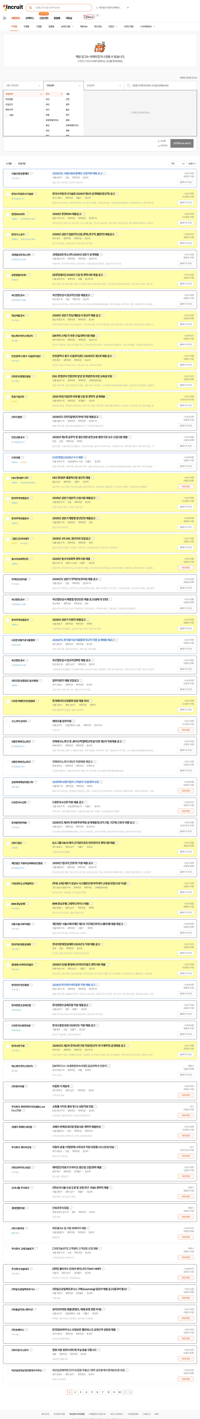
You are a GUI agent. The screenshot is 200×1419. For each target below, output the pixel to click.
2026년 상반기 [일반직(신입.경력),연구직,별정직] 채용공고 (83, 234)
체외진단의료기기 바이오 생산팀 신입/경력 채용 (77, 1167)
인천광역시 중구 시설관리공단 (26, 356)
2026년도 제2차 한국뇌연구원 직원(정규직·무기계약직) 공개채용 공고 (88, 1046)
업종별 (51, 26)
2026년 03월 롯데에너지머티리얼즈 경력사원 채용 (78, 964)
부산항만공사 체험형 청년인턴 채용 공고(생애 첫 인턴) (80, 599)
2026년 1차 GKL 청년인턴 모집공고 (71, 538)
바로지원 (186, 486)
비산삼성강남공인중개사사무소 (26, 1370)
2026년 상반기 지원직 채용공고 (69, 620)
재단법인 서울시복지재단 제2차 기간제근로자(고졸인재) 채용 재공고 (87, 924)
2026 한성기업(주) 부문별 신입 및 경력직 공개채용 (78, 396)
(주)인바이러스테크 (21, 1167)
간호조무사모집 (60, 1208)
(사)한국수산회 (18, 802)
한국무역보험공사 (20, 498)
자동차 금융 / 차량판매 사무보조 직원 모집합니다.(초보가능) (83, 1147)
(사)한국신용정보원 (21, 1025)
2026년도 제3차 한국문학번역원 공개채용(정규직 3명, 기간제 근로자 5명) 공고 (93, 822)
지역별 (14, 26)
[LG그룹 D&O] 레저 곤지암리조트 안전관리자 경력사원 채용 (83, 843)
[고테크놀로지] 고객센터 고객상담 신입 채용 (75, 1248)
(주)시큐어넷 (17, 1228)
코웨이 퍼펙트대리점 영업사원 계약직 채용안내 (76, 1127)
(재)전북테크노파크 (21, 741)
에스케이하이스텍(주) (22, 336)
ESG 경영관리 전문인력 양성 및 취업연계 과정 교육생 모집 (82, 376)
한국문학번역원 (19, 822)
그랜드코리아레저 (20, 538)
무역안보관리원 (19, 579)
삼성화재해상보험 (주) (22, 782)
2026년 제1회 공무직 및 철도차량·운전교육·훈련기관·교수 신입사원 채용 (90, 437)
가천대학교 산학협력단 (22, 883)
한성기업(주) (17, 396)
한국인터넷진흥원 (20, 985)
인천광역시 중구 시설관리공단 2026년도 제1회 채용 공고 (82, 356)
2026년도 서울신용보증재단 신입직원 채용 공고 (77, 173)
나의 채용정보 (146, 26)
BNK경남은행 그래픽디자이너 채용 (70, 904)
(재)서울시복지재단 (21, 924)
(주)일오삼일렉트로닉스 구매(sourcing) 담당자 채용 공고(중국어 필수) (89, 1289)
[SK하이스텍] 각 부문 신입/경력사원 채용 (73, 336)
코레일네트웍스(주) (21, 254)
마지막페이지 (130, 1392)
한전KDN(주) (18, 214)
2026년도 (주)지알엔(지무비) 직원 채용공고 (75, 417)
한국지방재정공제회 (21, 944)
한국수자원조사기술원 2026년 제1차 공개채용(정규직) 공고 (83, 194)
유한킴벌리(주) (18, 275)
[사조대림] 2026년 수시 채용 (67, 457)
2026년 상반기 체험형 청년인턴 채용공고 (73, 518)
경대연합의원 (17, 1208)
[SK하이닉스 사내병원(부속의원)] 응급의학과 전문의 (79, 1066)
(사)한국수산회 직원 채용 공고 (67, 802)
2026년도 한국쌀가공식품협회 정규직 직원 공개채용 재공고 (83, 640)
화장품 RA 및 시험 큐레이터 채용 (69, 1228)
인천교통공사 (17, 437)
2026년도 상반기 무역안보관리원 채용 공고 (75, 579)
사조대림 (15, 457)
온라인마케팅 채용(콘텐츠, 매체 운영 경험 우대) (76, 1309)
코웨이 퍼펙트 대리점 (21, 1127)
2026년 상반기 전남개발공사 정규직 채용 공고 (76, 315)
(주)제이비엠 (17, 1086)
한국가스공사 (17, 234)
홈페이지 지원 (186, 182)
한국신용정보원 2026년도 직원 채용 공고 (73, 1025)
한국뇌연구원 (17, 1046)
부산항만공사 (17, 295)
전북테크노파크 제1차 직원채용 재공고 (72, 762)
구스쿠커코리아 (19, 721)
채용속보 (83, 26)
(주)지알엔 (16, 417)
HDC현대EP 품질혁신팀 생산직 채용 (71, 478)
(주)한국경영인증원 (21, 376)
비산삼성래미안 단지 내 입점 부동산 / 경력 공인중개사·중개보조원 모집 (88, 1370)
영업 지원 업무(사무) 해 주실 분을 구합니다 (74, 1350)
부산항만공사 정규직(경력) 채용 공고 (71, 660)
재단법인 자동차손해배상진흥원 (26, 863)
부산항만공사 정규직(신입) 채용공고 (71, 295)
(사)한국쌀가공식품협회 (23, 640)
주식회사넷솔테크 (20, 1269)
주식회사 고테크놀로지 (22, 1248)
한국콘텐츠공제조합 (21, 1005)
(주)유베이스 (17, 1330)
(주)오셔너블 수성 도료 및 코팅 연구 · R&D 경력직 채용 (80, 1188)
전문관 (111, 26)
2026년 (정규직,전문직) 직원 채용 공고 (72, 863)
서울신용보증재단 (20, 173)
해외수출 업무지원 (61, 721)
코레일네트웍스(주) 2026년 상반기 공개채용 (75, 254)
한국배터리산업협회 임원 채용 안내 (70, 701)
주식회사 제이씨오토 (21, 1147)
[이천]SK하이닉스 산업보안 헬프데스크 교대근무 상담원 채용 (84, 1330)
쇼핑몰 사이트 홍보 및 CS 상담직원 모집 (72, 1106)
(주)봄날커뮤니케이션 (22, 1309)
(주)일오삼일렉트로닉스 (23, 1289)
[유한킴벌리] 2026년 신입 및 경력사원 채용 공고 (77, 275)
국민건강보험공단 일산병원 (24, 680)
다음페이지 (124, 1392)
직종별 (26, 26)
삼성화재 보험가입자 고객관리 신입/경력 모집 (75, 782)
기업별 (39, 26)
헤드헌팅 (98, 26)
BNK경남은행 (18, 904)
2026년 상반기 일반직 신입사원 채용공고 (73, 498)
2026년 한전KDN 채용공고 (66, 214)
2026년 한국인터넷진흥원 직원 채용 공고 (73, 985)
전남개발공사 (17, 315)
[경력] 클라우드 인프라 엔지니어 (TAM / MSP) (76, 1269)
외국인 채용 (128, 26)
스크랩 (8, 163)
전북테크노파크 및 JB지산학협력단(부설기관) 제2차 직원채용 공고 (87, 741)
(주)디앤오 (16, 843)
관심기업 (22, 163)
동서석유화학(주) (19, 559)
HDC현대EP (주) (19, 478)
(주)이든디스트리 (19, 1350)
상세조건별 (65, 26)
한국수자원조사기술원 (22, 194)
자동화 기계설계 (60, 1086)
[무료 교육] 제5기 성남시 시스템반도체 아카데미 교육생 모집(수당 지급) (89, 883)
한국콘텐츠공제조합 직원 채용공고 (70, 1005)
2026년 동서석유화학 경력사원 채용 (71, 559)
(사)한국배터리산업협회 (23, 701)
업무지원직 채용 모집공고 (65, 680)
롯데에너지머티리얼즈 (22, 964)
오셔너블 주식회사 (20, 1188)
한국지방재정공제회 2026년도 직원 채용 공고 (76, 944)
